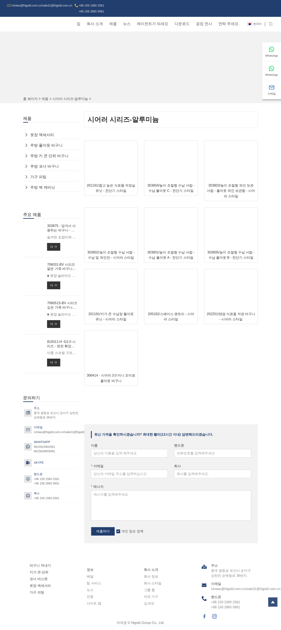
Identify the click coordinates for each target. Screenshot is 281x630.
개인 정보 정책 (132, 531)
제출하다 (103, 531)
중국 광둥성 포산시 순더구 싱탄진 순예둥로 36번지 (56, 415)
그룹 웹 (149, 590)
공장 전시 (204, 24)
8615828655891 (44, 451)
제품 (113, 24)
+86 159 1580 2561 (46, 498)
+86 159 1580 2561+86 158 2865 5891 (91, 8)
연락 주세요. (228, 24)
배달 (90, 576)
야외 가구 (151, 596)
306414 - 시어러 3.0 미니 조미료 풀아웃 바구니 (111, 378)
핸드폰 (179, 445)
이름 (94, 445)
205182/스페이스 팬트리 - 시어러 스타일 (171, 316)
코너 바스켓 (38, 579)
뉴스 (127, 24)
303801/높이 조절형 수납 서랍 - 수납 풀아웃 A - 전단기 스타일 (171, 255)
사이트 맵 (94, 603)
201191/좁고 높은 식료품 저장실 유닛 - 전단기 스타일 (111, 188)
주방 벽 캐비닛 (42, 187)
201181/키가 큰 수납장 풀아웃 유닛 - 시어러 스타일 (111, 316)
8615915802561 (44, 446)
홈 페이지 (30, 99)
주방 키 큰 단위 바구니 (49, 156)
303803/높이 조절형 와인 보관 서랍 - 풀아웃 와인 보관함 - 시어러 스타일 (231, 191)
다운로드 (182, 24)
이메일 (97, 466)
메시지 (97, 486)
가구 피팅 (38, 177)
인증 (90, 596)
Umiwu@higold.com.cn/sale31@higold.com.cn (41, 5)
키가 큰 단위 (39, 572)
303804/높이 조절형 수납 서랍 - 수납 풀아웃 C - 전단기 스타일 (171, 188)
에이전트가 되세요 (152, 24)
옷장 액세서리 (42, 135)
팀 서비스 (94, 583)
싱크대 (149, 603)
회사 (177, 466)
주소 (214, 565)
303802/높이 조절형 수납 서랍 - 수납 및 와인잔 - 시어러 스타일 (111, 255)
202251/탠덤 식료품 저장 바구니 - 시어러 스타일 (231, 316)
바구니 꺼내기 (40, 565)
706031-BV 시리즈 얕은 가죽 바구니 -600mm (61, 267)
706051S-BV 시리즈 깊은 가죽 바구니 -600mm (62, 305)
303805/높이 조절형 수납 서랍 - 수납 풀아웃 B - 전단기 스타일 (231, 255)
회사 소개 (95, 24)
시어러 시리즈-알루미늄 (70, 99)
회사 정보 (151, 576)
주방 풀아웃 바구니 (46, 145)
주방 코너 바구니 (44, 166)
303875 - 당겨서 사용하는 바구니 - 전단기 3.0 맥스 (61, 228)
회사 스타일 (153, 583)
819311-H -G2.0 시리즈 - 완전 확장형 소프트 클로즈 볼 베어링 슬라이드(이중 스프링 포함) (62, 344)
